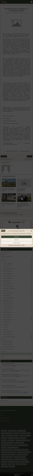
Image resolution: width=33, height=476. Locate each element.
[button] (31, 230)
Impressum (23, 245)
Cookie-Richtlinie (10, 245)
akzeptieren (16, 236)
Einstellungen (16, 242)
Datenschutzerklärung (17, 245)
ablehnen (16, 239)
